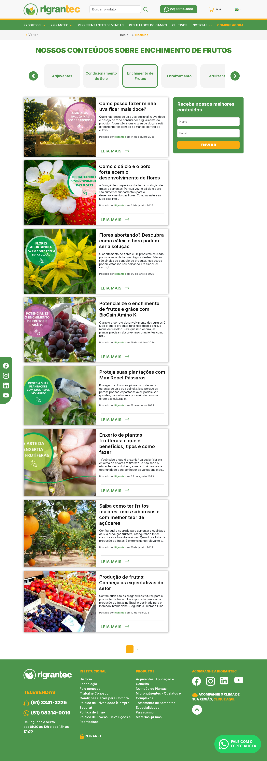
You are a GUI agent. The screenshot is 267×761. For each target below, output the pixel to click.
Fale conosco (90, 689)
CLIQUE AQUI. (224, 699)
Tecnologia (88, 684)
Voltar (32, 35)
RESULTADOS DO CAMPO (148, 25)
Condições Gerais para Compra (104, 698)
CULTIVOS (179, 25)
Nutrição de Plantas (151, 689)
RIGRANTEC (61, 25)
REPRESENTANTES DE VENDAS (101, 25)
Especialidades (147, 708)
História (86, 679)
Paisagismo (145, 712)
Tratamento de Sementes (155, 703)
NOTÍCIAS (202, 25)
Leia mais (115, 151)
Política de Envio (92, 712)
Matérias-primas (149, 717)
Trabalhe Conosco (94, 693)
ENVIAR (208, 145)
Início (124, 35)
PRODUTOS (34, 25)
